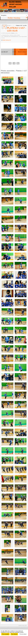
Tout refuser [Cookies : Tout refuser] (14, 634)
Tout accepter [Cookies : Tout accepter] (5, 634)
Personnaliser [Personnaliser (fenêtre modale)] (23, 634)
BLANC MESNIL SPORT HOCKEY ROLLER (15, 4)
